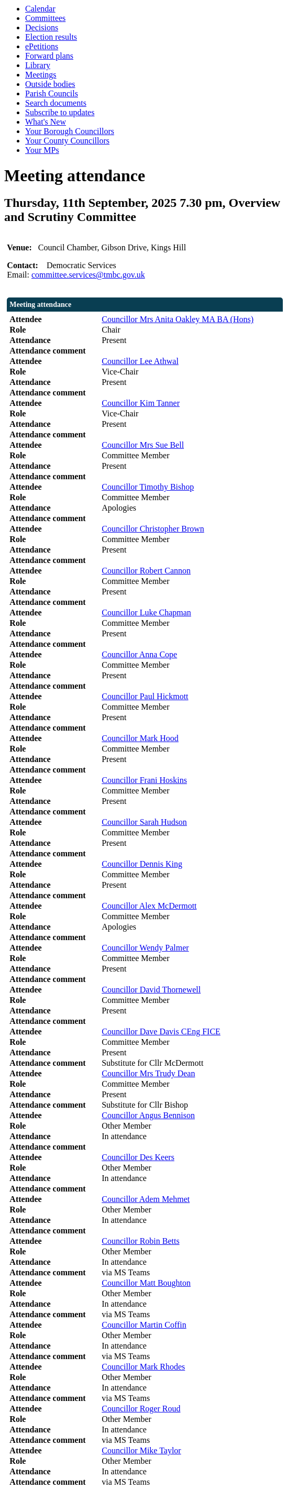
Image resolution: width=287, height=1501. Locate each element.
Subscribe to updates (59, 112)
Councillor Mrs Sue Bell (143, 444)
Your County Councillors (67, 140)
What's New (45, 121)
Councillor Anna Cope (139, 654)
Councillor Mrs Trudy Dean (148, 1073)
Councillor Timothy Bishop (148, 486)
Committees (45, 18)
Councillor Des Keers (138, 1157)
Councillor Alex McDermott (149, 905)
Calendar (40, 8)
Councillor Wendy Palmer (145, 947)
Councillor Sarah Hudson (144, 822)
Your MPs (42, 150)
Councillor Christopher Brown (153, 528)
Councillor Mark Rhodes (143, 1366)
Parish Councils (51, 93)
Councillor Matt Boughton (146, 1282)
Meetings (41, 74)
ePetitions (41, 46)
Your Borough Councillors (69, 131)
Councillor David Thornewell (151, 989)
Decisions (41, 27)
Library (37, 65)
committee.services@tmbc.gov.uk (88, 274)
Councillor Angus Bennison (148, 1115)
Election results (51, 36)
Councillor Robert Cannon (146, 570)
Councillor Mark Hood (140, 738)
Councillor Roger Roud (141, 1408)
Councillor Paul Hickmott (145, 696)
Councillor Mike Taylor (141, 1450)
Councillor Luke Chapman (146, 612)
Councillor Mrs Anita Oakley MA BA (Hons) (177, 319)
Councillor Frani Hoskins (144, 780)
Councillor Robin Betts (140, 1241)
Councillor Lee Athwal (140, 361)
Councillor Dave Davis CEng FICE (161, 1031)
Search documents (55, 102)
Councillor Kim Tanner (141, 403)
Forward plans (49, 55)
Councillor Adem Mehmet (146, 1199)
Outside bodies (50, 84)
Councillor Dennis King (142, 863)
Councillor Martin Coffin (144, 1324)
